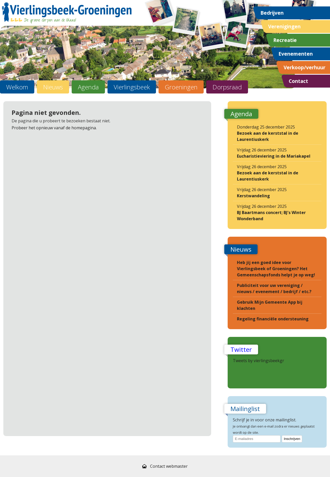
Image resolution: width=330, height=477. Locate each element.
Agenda (88, 87)
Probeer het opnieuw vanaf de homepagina (54, 128)
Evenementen (295, 53)
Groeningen (181, 87)
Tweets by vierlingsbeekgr (258, 360)
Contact (298, 81)
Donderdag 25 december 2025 (267, 133)
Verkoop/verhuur (304, 67)
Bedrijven (272, 12)
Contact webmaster (169, 466)
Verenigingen (284, 26)
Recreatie (285, 40)
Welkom (17, 87)
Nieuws (53, 87)
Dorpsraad (227, 87)
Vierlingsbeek (132, 87)
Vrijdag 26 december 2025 (273, 153)
